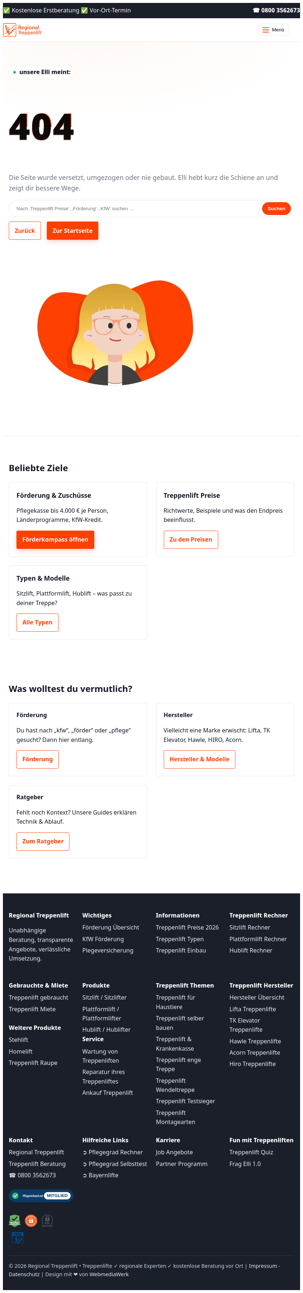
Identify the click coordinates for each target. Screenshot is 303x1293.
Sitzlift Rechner (250, 927)
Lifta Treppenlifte (253, 1009)
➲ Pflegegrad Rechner (112, 1152)
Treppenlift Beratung (37, 1164)
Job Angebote (174, 1152)
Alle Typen (37, 622)
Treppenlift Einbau (181, 950)
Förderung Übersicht (110, 927)
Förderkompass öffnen (55, 539)
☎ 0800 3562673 (276, 10)
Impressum (263, 1265)
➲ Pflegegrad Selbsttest (114, 1164)
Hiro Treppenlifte (253, 1064)
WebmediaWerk (109, 1274)
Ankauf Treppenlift (107, 1093)
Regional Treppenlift (36, 1152)
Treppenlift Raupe (33, 1063)
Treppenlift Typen (180, 939)
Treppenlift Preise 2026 (187, 927)
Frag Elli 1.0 (245, 1164)
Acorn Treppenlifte (255, 1052)
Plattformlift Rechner (258, 939)
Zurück (25, 231)
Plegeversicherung (107, 950)
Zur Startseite (72, 231)
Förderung (37, 759)
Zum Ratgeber (43, 841)
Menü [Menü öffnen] (273, 29)
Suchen (276, 208)
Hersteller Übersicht (257, 997)
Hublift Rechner (251, 950)
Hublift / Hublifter (106, 1029)
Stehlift (18, 1040)
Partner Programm (182, 1164)
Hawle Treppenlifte (255, 1041)
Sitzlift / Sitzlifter (104, 997)
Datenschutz (24, 1274)
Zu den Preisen (191, 539)
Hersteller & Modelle (200, 759)
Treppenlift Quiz (251, 1152)
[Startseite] (22, 30)
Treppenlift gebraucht (38, 997)
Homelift (21, 1051)
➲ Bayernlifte (100, 1175)
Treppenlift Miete (32, 1009)
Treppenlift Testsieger (185, 1101)
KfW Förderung (103, 939)
